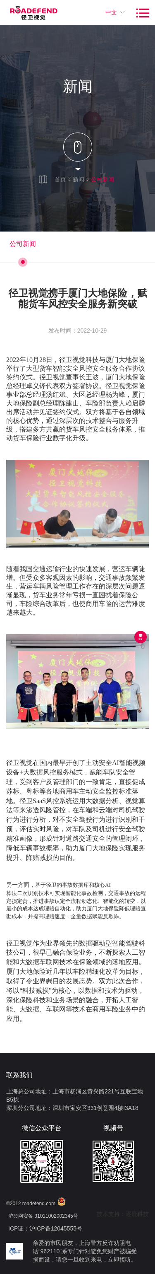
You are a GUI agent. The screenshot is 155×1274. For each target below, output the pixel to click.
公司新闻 (102, 179)
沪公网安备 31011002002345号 (43, 1216)
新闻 (78, 179)
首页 (60, 179)
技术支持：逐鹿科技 (123, 1214)
